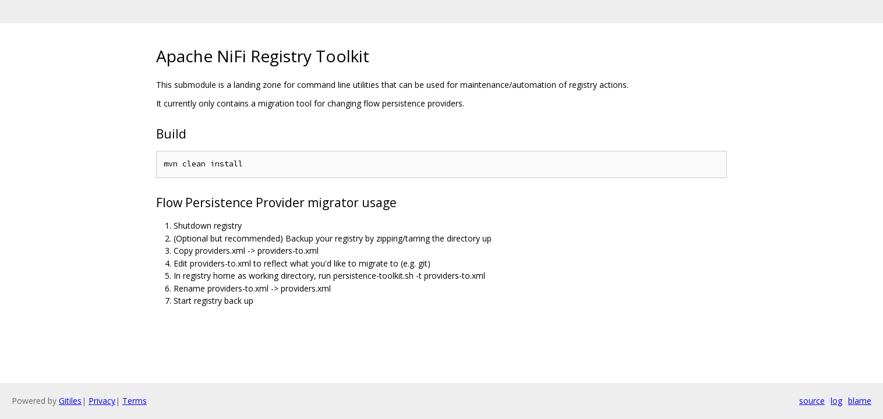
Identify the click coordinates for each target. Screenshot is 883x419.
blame (859, 400)
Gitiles (70, 400)
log (836, 400)
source (812, 400)
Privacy (102, 400)
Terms (134, 400)
